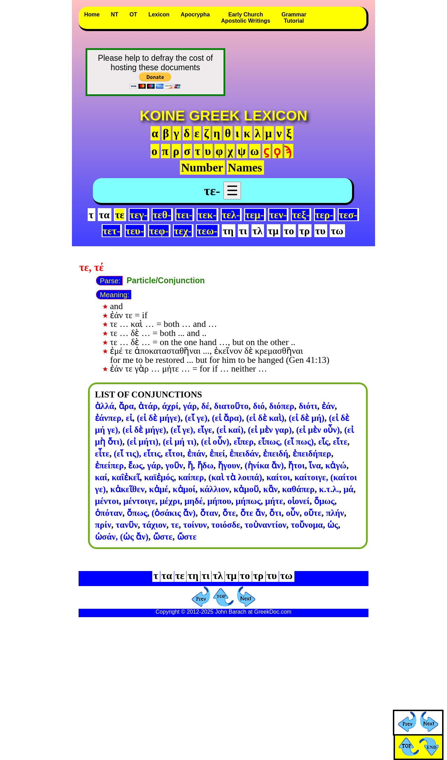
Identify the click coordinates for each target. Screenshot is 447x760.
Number (202, 167)
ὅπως (137, 513)
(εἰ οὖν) (215, 441)
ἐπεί (217, 453)
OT (133, 14)
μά (348, 489)
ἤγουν (229, 465)
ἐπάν (196, 453)
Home (92, 14)
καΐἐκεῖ (126, 477)
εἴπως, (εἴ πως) (286, 441)
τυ (320, 230)
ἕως (135, 465)
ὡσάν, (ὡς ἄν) (121, 536)
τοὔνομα (307, 524)
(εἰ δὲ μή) (306, 418)
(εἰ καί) (230, 429)
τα (104, 214)
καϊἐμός (159, 477)
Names (245, 167)
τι (243, 230)
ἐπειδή (275, 453)
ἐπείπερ (109, 465)
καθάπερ (298, 489)
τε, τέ (91, 267)
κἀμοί (184, 489)
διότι (308, 406)
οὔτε (312, 513)
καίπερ (191, 477)
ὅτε (229, 513)
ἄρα (126, 406)
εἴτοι (174, 453)
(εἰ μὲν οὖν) (318, 429)
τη (228, 230)
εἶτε (102, 453)
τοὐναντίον (265, 524)
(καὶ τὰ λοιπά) (235, 477)
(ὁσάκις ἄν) (174, 513)
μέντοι (107, 501)
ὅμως (324, 501)
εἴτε (340, 441)
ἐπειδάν (243, 453)
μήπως (248, 501)
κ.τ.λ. (329, 489)
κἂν (270, 489)
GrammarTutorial (293, 18)
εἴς (323, 441)
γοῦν (174, 465)
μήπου (219, 501)
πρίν (103, 524)
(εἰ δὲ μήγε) (159, 418)
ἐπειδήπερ (312, 453)
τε (175, 524)
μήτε (274, 501)
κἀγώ (335, 465)
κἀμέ (158, 489)
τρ (304, 230)
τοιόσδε (225, 524)
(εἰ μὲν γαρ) (270, 429)
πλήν (335, 513)
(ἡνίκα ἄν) (264, 465)
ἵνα (315, 465)
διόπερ (281, 406)
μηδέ (193, 501)
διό (259, 406)
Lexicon (158, 14)
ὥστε (163, 536)
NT (114, 14)
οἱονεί (298, 501)
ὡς (332, 524)
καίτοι (278, 477)
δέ (205, 406)
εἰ (129, 418)
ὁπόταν (109, 513)
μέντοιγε (139, 501)
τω (337, 230)
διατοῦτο (231, 406)
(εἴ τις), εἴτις (137, 453)
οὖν (293, 513)
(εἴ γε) (196, 418)
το (289, 230)
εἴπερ (244, 441)
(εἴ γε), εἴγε (191, 429)
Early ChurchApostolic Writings (245, 18)
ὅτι (275, 513)
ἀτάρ (147, 406)
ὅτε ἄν (252, 513)
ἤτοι (296, 465)
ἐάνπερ (108, 418)
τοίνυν (195, 524)
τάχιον (154, 524)
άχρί (170, 406)
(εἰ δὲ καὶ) (265, 418)
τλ (257, 230)
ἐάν (328, 406)
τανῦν (127, 524)
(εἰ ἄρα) (227, 418)
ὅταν (209, 513)
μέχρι (170, 501)
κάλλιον (214, 489)
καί (101, 477)
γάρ (190, 406)
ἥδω (205, 465)
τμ (273, 230)
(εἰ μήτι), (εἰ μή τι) (162, 441)
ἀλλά (104, 406)
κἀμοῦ (246, 489)
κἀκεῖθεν (127, 489)
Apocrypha (195, 14)
